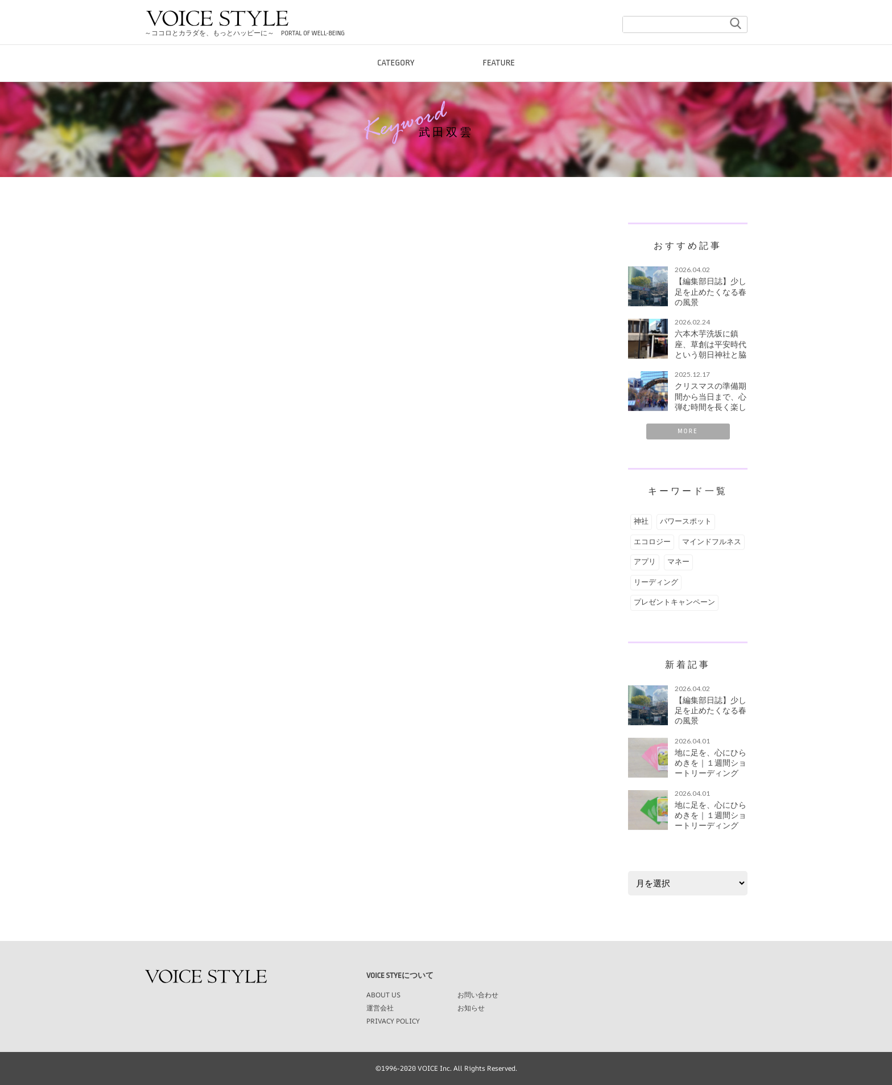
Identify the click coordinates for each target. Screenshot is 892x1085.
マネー (678, 562)
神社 (641, 521)
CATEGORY (396, 68)
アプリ (645, 562)
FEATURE (499, 68)
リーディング (656, 582)
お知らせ (471, 1008)
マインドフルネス (711, 542)
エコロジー (652, 542)
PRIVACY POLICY (393, 1021)
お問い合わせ (477, 995)
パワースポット (686, 521)
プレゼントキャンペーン (674, 602)
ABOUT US (383, 995)
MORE (688, 431)
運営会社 (380, 1008)
